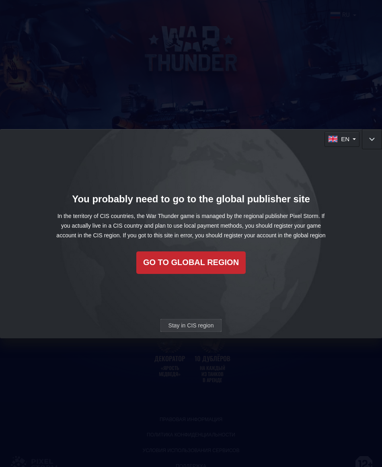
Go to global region (191, 262)
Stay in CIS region (191, 325)
